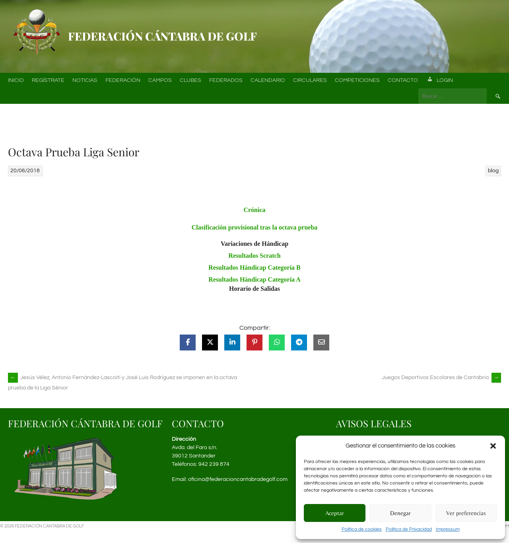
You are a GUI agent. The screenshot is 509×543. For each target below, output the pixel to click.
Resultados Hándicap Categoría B (254, 267)
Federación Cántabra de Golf (162, 36)
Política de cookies (362, 529)
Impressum (448, 529)
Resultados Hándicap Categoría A (254, 279)
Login (439, 80)
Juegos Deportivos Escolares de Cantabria (441, 377)
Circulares (310, 80)
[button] (493, 446)
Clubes (190, 80)
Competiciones (357, 80)
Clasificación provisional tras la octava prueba (255, 227)
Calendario (268, 80)
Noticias (84, 80)
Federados (226, 80)
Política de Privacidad (409, 529)
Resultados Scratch (254, 255)
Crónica (254, 209)
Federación (122, 80)
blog (493, 170)
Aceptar (334, 513)
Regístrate (48, 80)
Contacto (403, 80)
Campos (160, 80)
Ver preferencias (466, 513)
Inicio (16, 80)
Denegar (400, 513)
